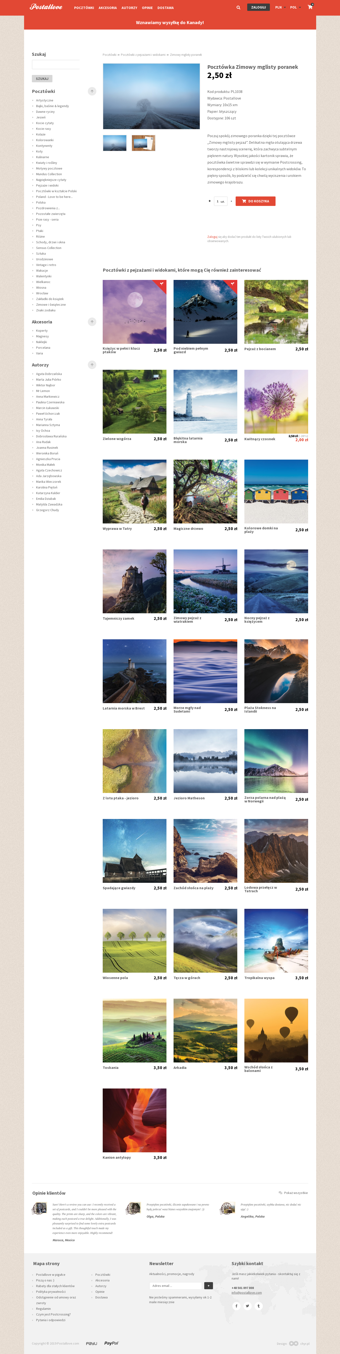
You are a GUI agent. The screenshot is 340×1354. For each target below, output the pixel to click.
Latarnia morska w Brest (124, 708)
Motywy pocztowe (49, 168)
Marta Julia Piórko (48, 379)
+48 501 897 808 (243, 1288)
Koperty (42, 330)
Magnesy (42, 336)
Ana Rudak (43, 442)
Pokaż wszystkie (293, 1193)
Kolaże (41, 134)
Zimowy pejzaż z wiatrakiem (187, 619)
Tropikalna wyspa (259, 978)
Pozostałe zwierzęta (50, 214)
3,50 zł (301, 977)
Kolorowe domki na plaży (261, 529)
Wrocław (42, 293)
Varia (39, 353)
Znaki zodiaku (45, 310)
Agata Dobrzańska (49, 374)
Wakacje (42, 270)
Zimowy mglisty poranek (186, 55)
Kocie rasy (43, 128)
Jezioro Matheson (189, 798)
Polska (41, 202)
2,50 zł (160, 350)
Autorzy (129, 7)
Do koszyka (255, 201)
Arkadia (180, 1067)
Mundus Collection (49, 174)
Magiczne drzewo (188, 528)
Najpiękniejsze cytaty (51, 180)
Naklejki (41, 342)
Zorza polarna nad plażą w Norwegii (265, 799)
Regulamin (43, 1308)
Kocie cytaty (45, 123)
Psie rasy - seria (47, 219)
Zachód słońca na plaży (193, 888)
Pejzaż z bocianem (260, 349)
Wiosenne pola (115, 978)
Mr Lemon (43, 391)
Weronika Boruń (47, 453)
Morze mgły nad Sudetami (187, 709)
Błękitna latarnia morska (188, 440)
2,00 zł (301, 439)
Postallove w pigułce (50, 1274)
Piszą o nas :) (45, 1280)
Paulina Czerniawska (50, 402)
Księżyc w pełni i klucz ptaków (121, 350)
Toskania (111, 1067)
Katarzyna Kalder (48, 493)
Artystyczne (44, 100)
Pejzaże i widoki (47, 185)
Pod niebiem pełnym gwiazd (191, 350)
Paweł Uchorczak (48, 413)
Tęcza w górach (187, 978)
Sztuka (41, 253)
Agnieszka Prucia (48, 459)
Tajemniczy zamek (118, 618)
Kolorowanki (45, 140)
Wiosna (41, 287)
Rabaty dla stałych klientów (55, 1286)
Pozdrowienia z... (48, 208)
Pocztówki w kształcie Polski (56, 191)
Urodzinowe (44, 259)
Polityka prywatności (51, 1291)
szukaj (42, 78)
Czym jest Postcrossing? (53, 1314)
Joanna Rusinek (47, 447)
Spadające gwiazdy (119, 888)
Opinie (147, 7)
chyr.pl (299, 1343)
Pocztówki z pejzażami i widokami (143, 55)
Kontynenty (44, 146)
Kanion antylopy (117, 1157)
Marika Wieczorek (48, 481)
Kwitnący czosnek (259, 439)
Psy (38, 225)
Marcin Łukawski (47, 408)
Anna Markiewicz (48, 396)
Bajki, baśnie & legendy (52, 106)
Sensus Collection (48, 248)
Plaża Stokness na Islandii (260, 709)
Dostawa (165, 7)
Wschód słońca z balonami (258, 1068)
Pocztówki (84, 7)
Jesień (41, 117)
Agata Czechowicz (49, 470)
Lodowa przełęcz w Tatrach (260, 889)
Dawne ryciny (45, 111)
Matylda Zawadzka (49, 504)
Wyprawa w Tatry (117, 528)
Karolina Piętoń (46, 487)
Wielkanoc (43, 282)
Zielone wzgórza (117, 438)
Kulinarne (42, 157)
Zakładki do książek (50, 299)
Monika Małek (45, 464)
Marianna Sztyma (48, 425)
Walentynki (43, 276)
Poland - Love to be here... (54, 197)
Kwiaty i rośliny (46, 163)
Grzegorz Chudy (47, 510)
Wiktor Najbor (45, 385)
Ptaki (39, 231)
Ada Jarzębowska (48, 476)
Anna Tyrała (44, 419)
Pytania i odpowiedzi (50, 1320)
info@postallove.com (247, 1292)
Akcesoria (108, 7)
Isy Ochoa (43, 430)
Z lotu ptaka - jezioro (121, 798)
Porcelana (43, 347)
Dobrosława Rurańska (51, 436)
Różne (40, 236)
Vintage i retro (46, 265)
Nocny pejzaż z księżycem (257, 619)
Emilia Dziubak (46, 498)
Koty (39, 151)
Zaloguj (258, 7)
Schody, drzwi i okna (50, 242)
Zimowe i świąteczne (51, 304)
